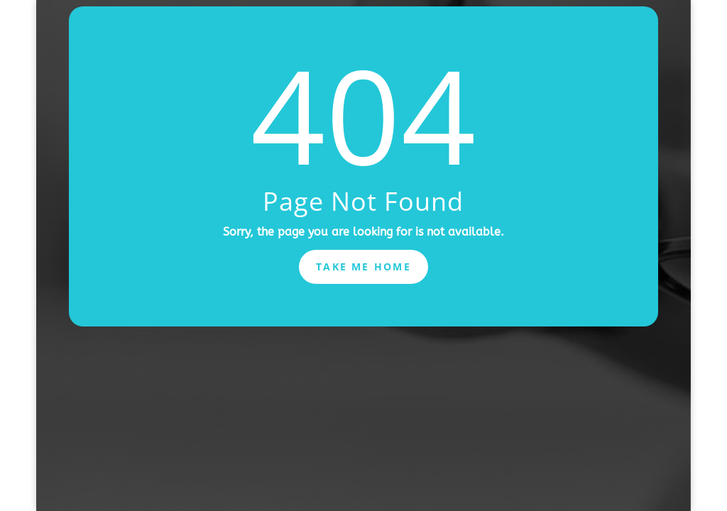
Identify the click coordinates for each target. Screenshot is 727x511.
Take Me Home (363, 266)
